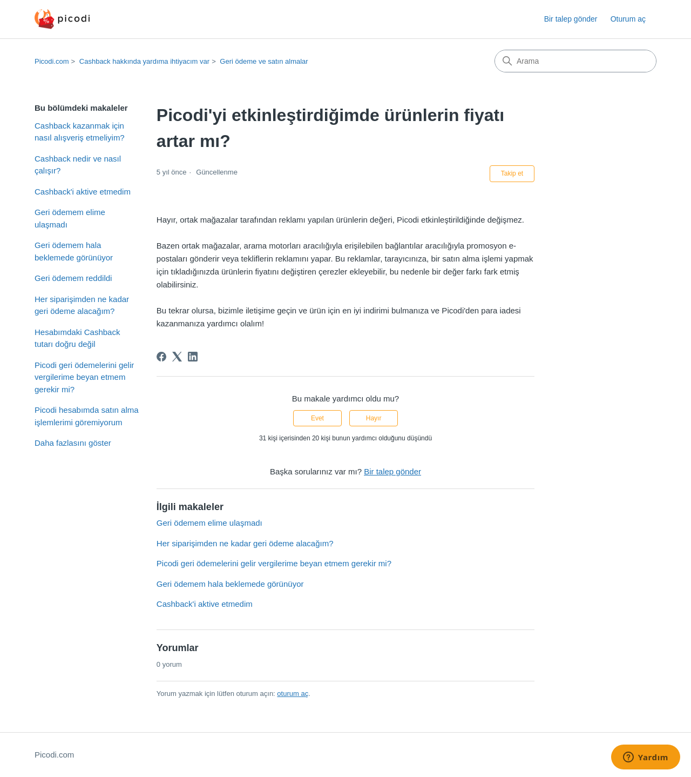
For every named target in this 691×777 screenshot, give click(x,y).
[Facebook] (161, 356)
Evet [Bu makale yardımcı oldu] (317, 418)
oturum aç (292, 693)
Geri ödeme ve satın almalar (264, 61)
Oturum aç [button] (628, 19)
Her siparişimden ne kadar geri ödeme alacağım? (82, 305)
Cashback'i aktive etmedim (83, 191)
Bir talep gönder (571, 19)
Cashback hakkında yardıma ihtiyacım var (144, 61)
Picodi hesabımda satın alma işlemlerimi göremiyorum (87, 416)
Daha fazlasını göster (73, 442)
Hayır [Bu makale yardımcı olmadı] (374, 418)
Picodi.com (52, 61)
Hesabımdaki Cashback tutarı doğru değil (77, 338)
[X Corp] (177, 356)
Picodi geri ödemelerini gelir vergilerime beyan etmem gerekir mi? (84, 377)
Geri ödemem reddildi (73, 278)
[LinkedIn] (193, 356)
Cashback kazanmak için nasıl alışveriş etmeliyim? (80, 132)
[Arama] (575, 61)
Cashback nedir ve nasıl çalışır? (78, 165)
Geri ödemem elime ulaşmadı (70, 218)
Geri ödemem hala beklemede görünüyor (74, 251)
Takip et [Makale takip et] (512, 173)
